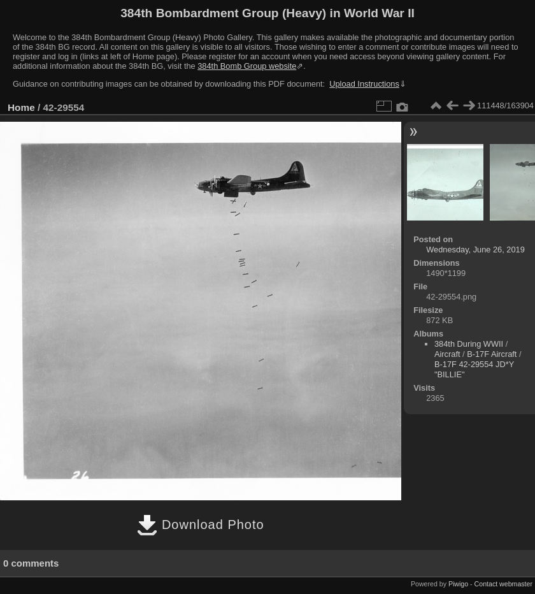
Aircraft (447, 354)
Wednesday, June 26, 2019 (475, 249)
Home (21, 107)
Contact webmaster (503, 584)
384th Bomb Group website (246, 66)
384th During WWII (468, 344)
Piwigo (458, 584)
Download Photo (200, 525)
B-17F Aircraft (492, 354)
